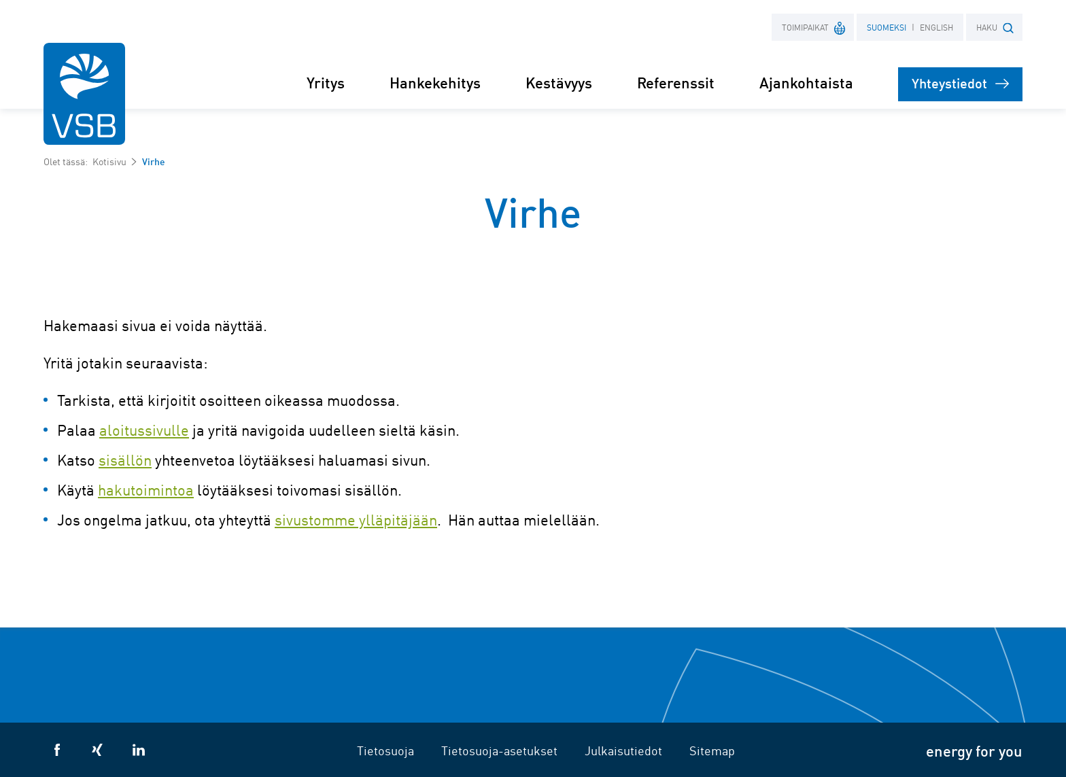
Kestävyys (559, 81)
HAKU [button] (995, 27)
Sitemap (712, 750)
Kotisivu (109, 161)
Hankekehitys (435, 81)
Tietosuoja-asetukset (499, 750)
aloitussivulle (144, 429)
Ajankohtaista (806, 81)
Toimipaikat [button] (814, 27)
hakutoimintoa (146, 489)
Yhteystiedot (960, 82)
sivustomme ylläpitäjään (356, 519)
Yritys (326, 81)
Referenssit (676, 81)
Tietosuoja (385, 750)
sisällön (125, 459)
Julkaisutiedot (623, 750)
